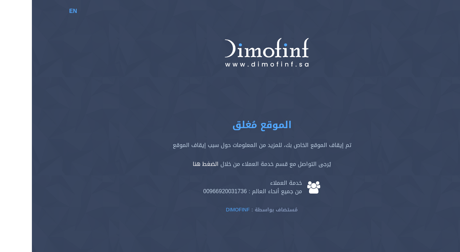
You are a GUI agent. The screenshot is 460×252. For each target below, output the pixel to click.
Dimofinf (206, 210)
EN (41, 11)
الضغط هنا (174, 164)
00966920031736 (193, 191)
